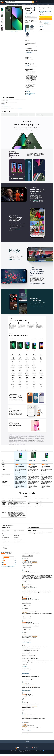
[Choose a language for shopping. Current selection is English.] (26, 747)
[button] (1, 4)
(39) (47, 464)
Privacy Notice (19, 750)
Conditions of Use (13, 750)
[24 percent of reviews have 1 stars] (8, 564)
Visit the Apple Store (28, 13)
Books (33, 4)
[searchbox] (20, 2)
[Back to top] (27, 742)
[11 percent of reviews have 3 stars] (8, 560)
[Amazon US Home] (17, 748)
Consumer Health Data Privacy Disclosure (28, 750)
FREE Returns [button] (28, 22)
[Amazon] (3, 1)
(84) (21, 464)
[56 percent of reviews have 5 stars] (8, 557)
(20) (34, 464)
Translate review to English (26, 642)
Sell (51, 4)
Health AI (11, 4)
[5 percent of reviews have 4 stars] (8, 558)
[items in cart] (52, 1)
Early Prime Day (6, 4)
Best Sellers (29, 4)
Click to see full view (14, 31)
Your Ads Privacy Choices (38, 750)
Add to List (41, 29)
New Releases (37, 4)
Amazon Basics (23, 4)
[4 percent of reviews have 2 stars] (8, 562)
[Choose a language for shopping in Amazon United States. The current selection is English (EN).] (36, 1)
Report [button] (30, 567)
